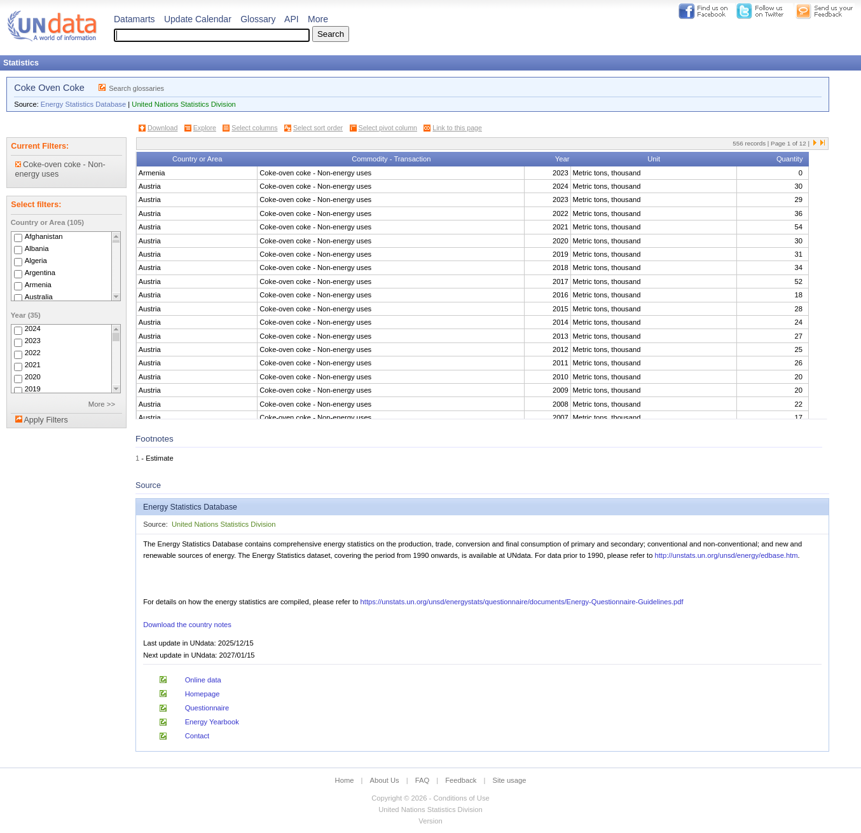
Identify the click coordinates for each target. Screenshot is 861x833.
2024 (33, 329)
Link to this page (457, 128)
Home (344, 780)
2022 (33, 353)
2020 (33, 377)
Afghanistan (44, 236)
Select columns (254, 128)
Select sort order (318, 128)
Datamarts (134, 19)
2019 (33, 389)
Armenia (38, 284)
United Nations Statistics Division (184, 104)
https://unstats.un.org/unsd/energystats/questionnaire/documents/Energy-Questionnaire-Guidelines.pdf (522, 602)
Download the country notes (187, 624)
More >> (101, 404)
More (318, 19)
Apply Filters (45, 420)
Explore (204, 128)
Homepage (202, 694)
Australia (39, 297)
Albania (37, 248)
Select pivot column (388, 128)
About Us (384, 780)
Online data (203, 680)
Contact (197, 736)
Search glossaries (136, 88)
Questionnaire (207, 708)
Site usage (510, 780)
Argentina (40, 272)
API (291, 19)
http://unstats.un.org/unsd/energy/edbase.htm (725, 555)
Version (430, 821)
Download (162, 128)
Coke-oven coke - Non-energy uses (60, 169)
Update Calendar (197, 19)
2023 (33, 341)
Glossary (257, 19)
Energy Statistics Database (83, 104)
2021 (33, 365)
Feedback (460, 780)
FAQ (422, 780)
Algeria (36, 260)
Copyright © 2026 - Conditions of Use (430, 798)
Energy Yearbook (212, 722)
